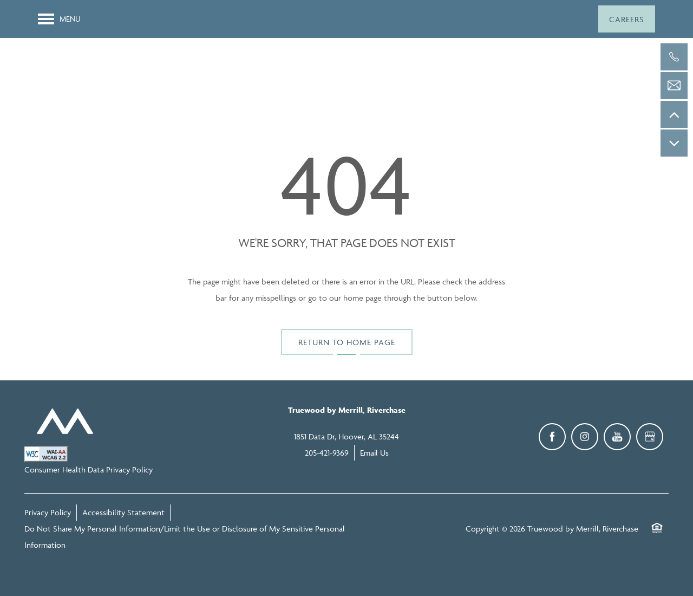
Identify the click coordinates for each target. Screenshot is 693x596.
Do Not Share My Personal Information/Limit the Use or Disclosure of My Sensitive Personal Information (184, 536)
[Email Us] (674, 85)
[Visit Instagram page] (584, 436)
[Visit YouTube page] (617, 436)
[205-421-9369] (674, 56)
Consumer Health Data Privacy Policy (88, 469)
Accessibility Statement (123, 512)
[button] (626, 19)
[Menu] (59, 19)
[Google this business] (649, 436)
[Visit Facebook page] (552, 436)
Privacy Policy (47, 512)
